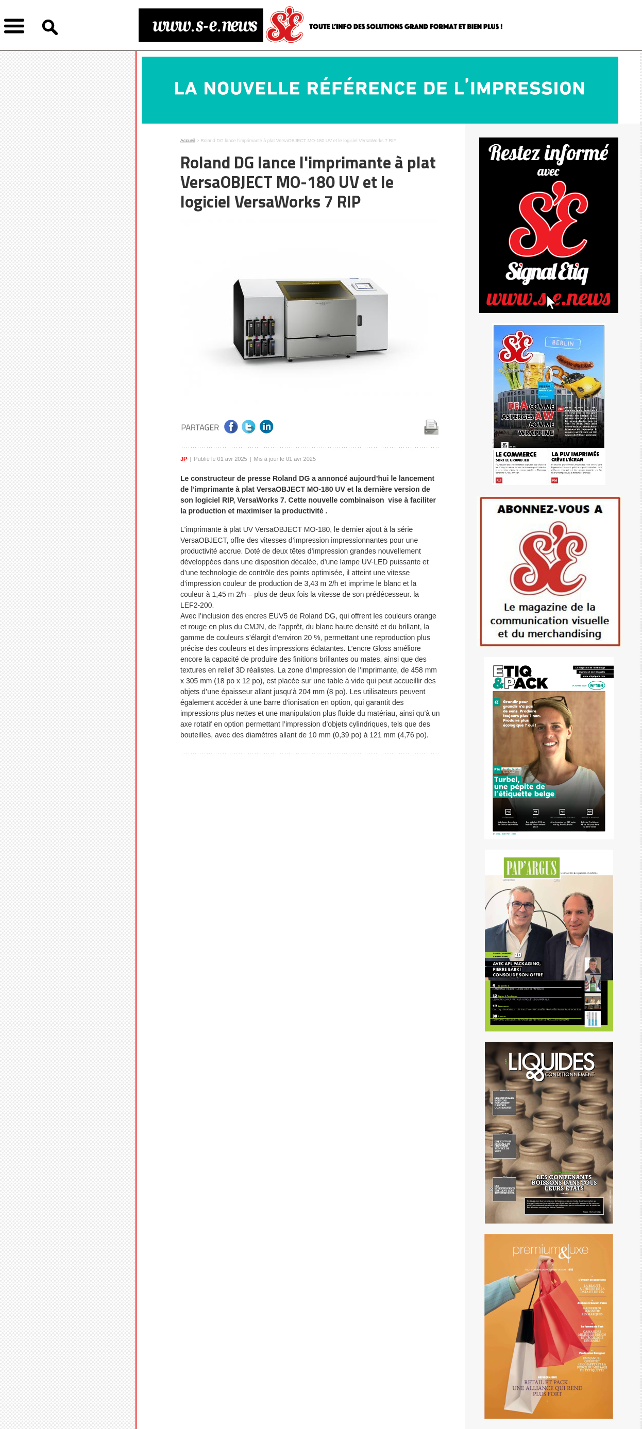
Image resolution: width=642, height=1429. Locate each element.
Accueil (187, 140)
